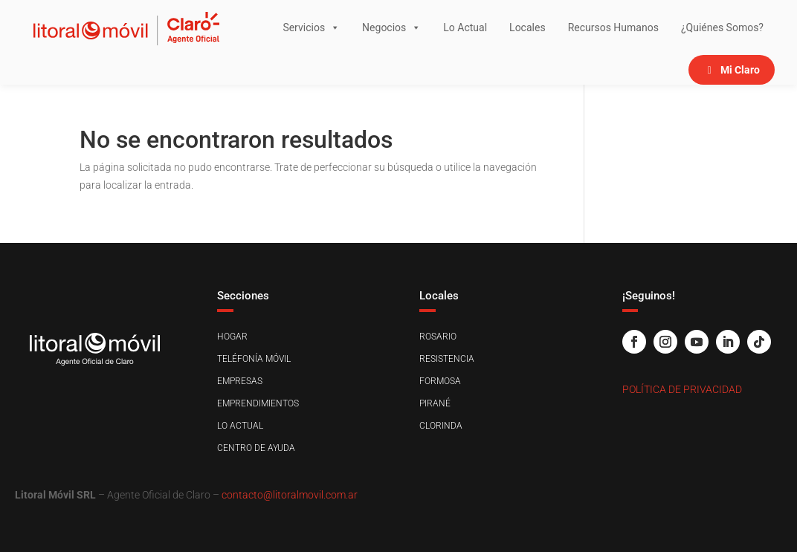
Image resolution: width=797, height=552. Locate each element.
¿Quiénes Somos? (722, 27)
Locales (527, 27)
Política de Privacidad (682, 389)
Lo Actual (465, 27)
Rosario (437, 336)
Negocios (391, 27)
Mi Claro (740, 70)
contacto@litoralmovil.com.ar (290, 495)
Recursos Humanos (613, 27)
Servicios (311, 27)
